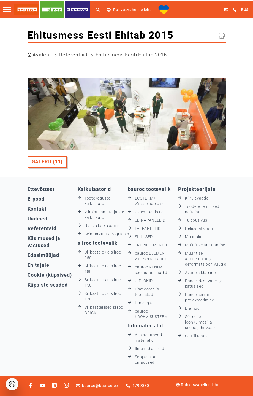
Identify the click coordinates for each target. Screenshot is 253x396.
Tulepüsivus (196, 220)
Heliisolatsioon (199, 228)
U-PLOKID (144, 281)
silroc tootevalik (98, 243)
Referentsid (73, 55)
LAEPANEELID (148, 228)
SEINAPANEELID (150, 220)
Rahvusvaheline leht (197, 384)
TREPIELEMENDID (152, 245)
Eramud (192, 308)
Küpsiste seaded (48, 285)
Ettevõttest (41, 189)
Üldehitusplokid (149, 212)
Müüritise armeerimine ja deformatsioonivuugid (206, 258)
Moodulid (194, 237)
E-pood (36, 199)
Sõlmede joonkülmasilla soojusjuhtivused (201, 322)
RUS (245, 9)
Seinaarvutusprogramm (107, 234)
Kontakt (37, 209)
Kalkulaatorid (94, 189)
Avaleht (41, 55)
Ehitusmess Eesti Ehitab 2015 (131, 55)
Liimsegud (144, 303)
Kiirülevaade (196, 198)
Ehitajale (38, 265)
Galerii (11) (47, 162)
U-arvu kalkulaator (102, 225)
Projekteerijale (197, 189)
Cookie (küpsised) (50, 275)
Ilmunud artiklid (149, 348)
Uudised (37, 219)
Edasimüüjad (43, 255)
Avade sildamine (200, 272)
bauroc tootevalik (149, 189)
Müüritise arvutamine (205, 245)
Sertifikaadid (197, 336)
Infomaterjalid (145, 325)
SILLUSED (144, 237)
